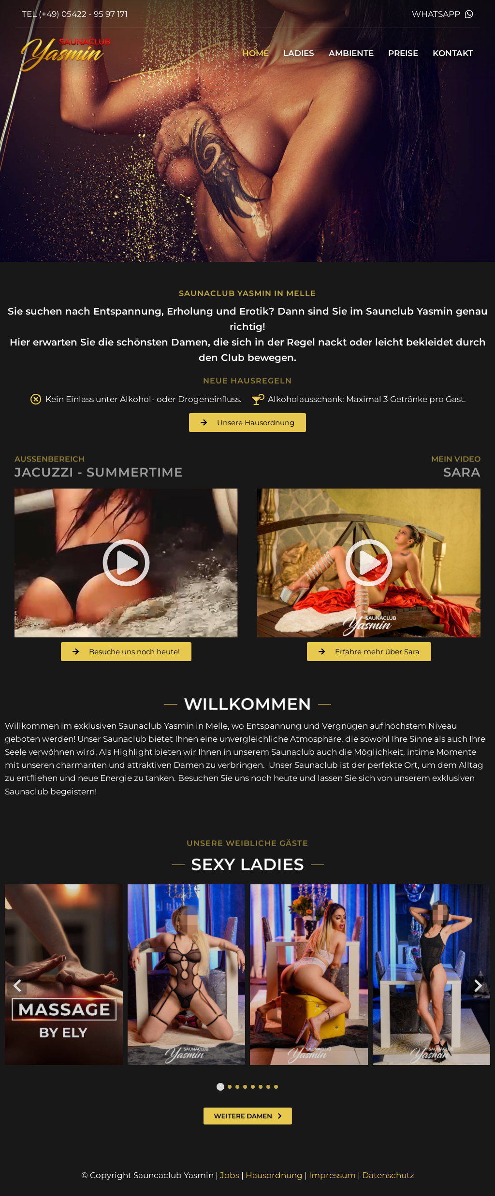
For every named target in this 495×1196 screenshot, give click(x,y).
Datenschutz (388, 1175)
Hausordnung (274, 1175)
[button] (126, 563)
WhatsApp (436, 14)
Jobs (229, 1175)
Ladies (298, 53)
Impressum (332, 1175)
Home (255, 53)
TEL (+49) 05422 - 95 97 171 (75, 14)
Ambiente (351, 53)
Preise (403, 53)
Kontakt (453, 53)
